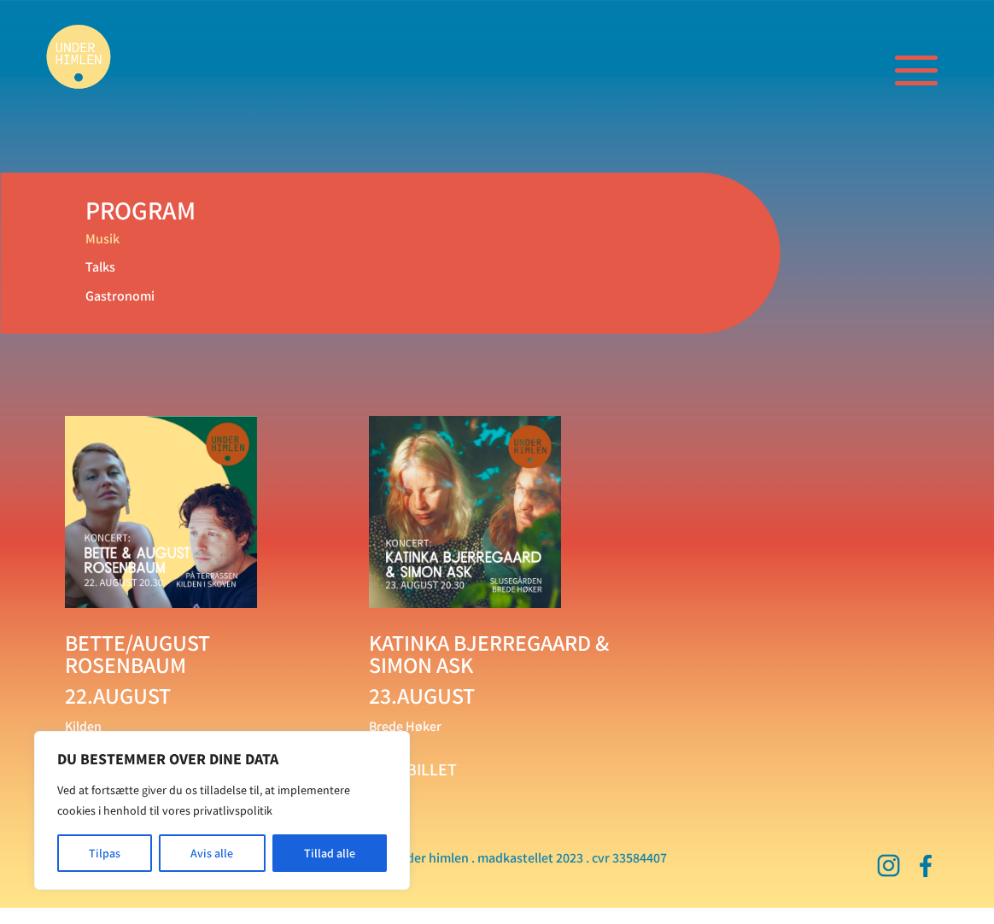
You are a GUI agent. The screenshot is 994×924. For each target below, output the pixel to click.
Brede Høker (405, 725)
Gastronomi (120, 295)
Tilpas (104, 853)
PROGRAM (140, 210)
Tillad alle (329, 853)
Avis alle (211, 853)
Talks (100, 266)
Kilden (83, 725)
